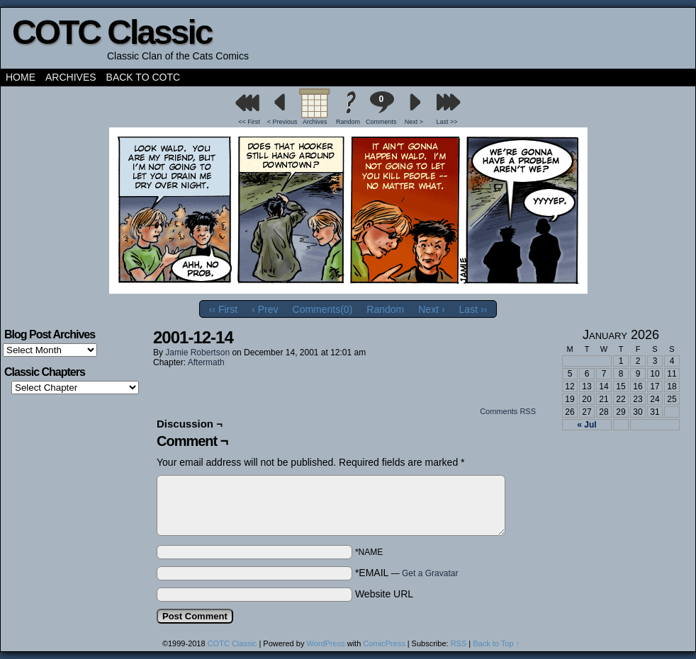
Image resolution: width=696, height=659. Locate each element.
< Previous (282, 121)
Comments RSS (508, 411)
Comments (381, 108)
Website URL (384, 594)
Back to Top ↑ (496, 643)
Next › (431, 309)
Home (20, 77)
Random (348, 121)
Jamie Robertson (197, 352)
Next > (414, 121)
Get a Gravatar (430, 573)
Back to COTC (143, 77)
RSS (459, 643)
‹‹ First (223, 309)
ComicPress (384, 643)
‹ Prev (265, 309)
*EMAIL (407, 572)
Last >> (447, 121)
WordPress (325, 643)
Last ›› (473, 309)
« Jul (586, 425)
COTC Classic (111, 32)
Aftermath (206, 362)
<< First (249, 121)
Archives (70, 77)
